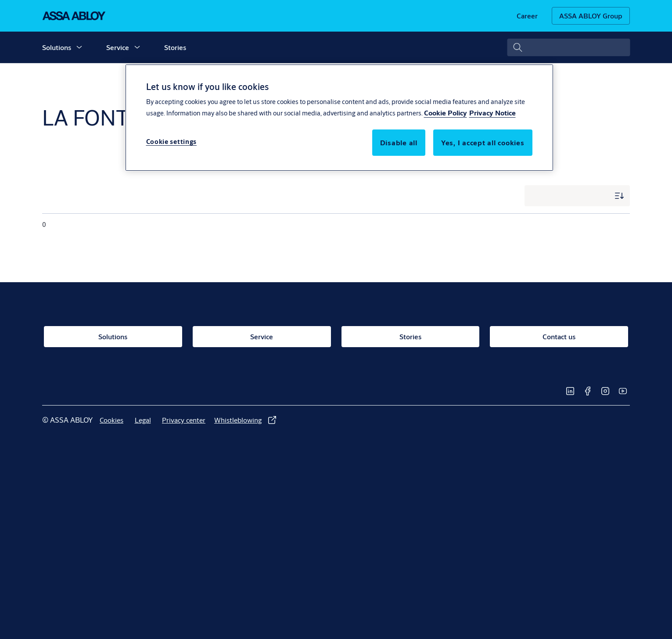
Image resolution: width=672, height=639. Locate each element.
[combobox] (568, 47)
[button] (79, 47)
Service (117, 47)
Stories (175, 47)
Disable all (398, 142)
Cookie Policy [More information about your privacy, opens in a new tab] (445, 112)
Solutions (56, 47)
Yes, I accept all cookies (483, 142)
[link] (527, 16)
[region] (339, 117)
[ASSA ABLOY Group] (591, 16)
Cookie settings (171, 141)
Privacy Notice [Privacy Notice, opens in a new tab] (492, 112)
